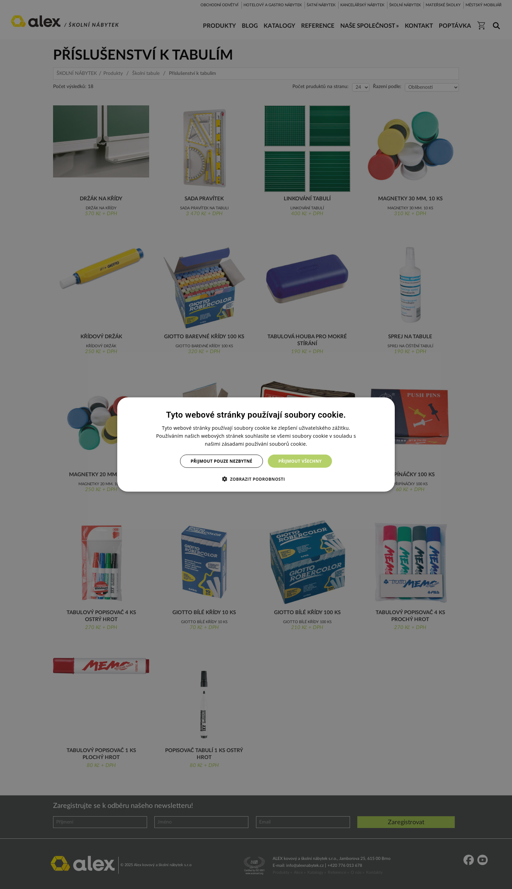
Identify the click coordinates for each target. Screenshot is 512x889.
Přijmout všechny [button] (300, 461)
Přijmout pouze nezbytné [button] (222, 461)
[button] (256, 479)
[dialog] (256, 444)
